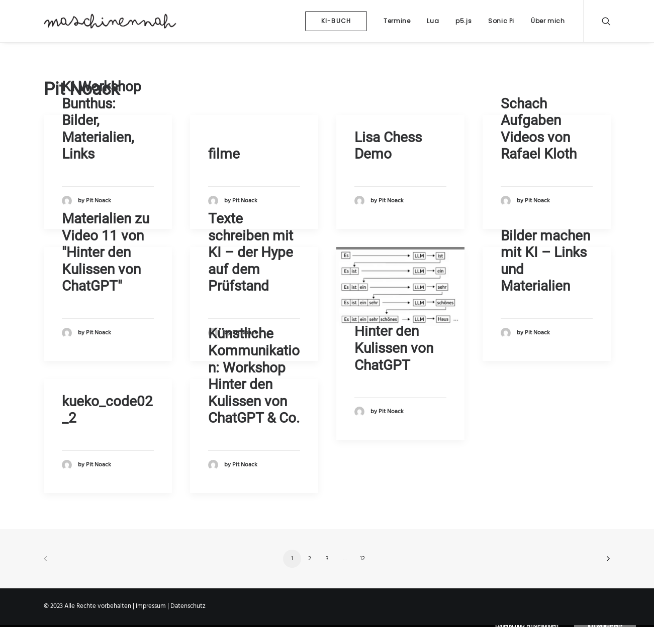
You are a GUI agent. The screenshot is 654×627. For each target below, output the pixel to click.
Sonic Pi (501, 21)
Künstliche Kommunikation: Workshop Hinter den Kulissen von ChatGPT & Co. (254, 375)
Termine (397, 21)
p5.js (463, 21)
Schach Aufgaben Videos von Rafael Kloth (539, 129)
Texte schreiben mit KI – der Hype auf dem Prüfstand (250, 252)
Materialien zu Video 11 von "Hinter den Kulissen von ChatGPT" (105, 252)
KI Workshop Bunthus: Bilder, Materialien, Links (101, 120)
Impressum (151, 606)
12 (362, 559)
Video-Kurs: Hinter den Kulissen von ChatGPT (393, 339)
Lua (433, 21)
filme (224, 154)
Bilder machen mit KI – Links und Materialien (545, 261)
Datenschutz (188, 606)
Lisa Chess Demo (388, 146)
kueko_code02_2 (107, 410)
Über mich (548, 21)
